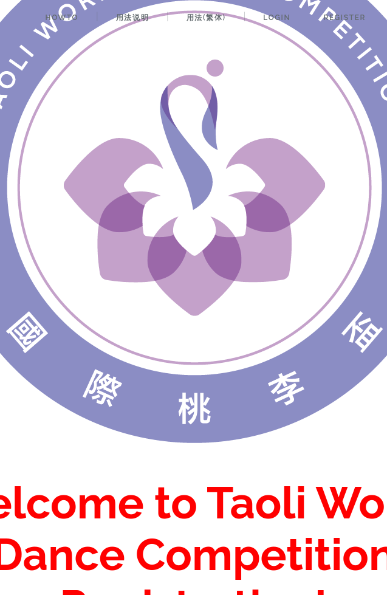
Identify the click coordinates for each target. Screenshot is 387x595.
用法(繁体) (206, 17)
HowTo (62, 17)
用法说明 (132, 17)
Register (344, 17)
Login (276, 17)
